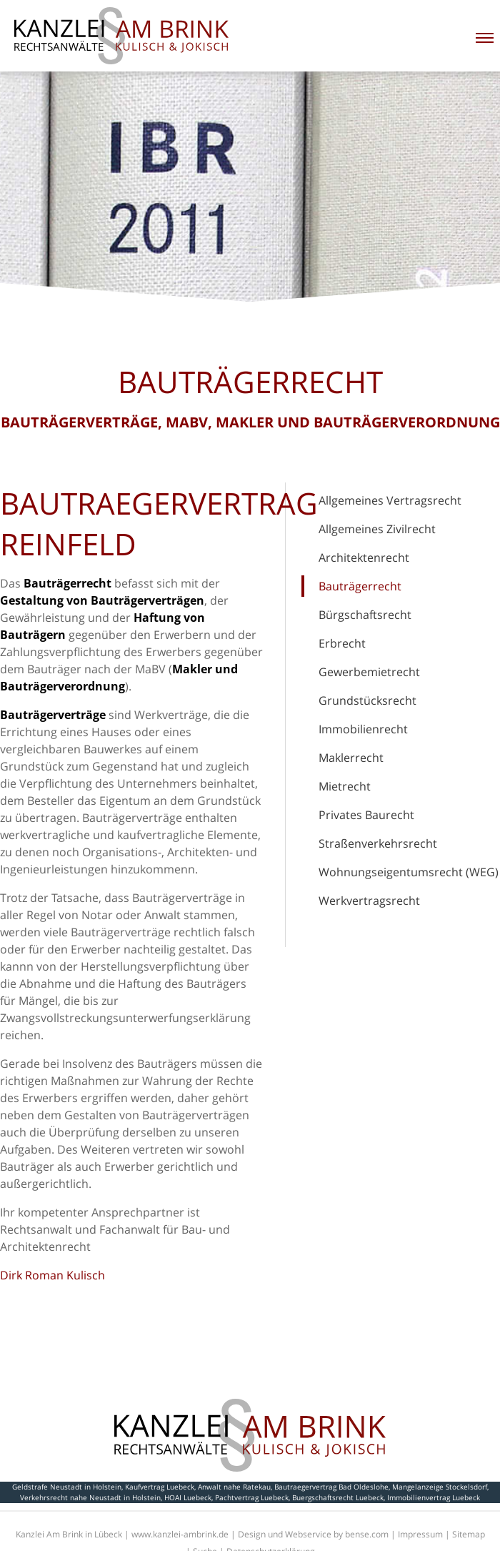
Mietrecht (345, 786)
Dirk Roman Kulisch (52, 1275)
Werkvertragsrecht (369, 900)
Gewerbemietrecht (369, 672)
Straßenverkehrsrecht (378, 843)
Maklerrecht (351, 757)
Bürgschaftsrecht (365, 615)
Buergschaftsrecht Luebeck (338, 1497)
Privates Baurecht (366, 815)
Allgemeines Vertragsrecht (390, 500)
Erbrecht (342, 643)
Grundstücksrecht (367, 700)
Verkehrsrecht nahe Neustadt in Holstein (90, 1497)
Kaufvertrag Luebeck (159, 1487)
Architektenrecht (364, 557)
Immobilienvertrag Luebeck (433, 1497)
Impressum (420, 1534)
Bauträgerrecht (360, 586)
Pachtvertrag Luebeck (252, 1497)
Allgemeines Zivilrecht (377, 529)
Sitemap (468, 1534)
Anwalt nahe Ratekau (234, 1487)
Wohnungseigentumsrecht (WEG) (409, 872)
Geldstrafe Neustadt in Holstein (66, 1487)
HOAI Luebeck (187, 1497)
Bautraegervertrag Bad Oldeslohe (331, 1487)
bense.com (367, 1534)
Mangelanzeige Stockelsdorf (439, 1487)
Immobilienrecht (363, 729)
